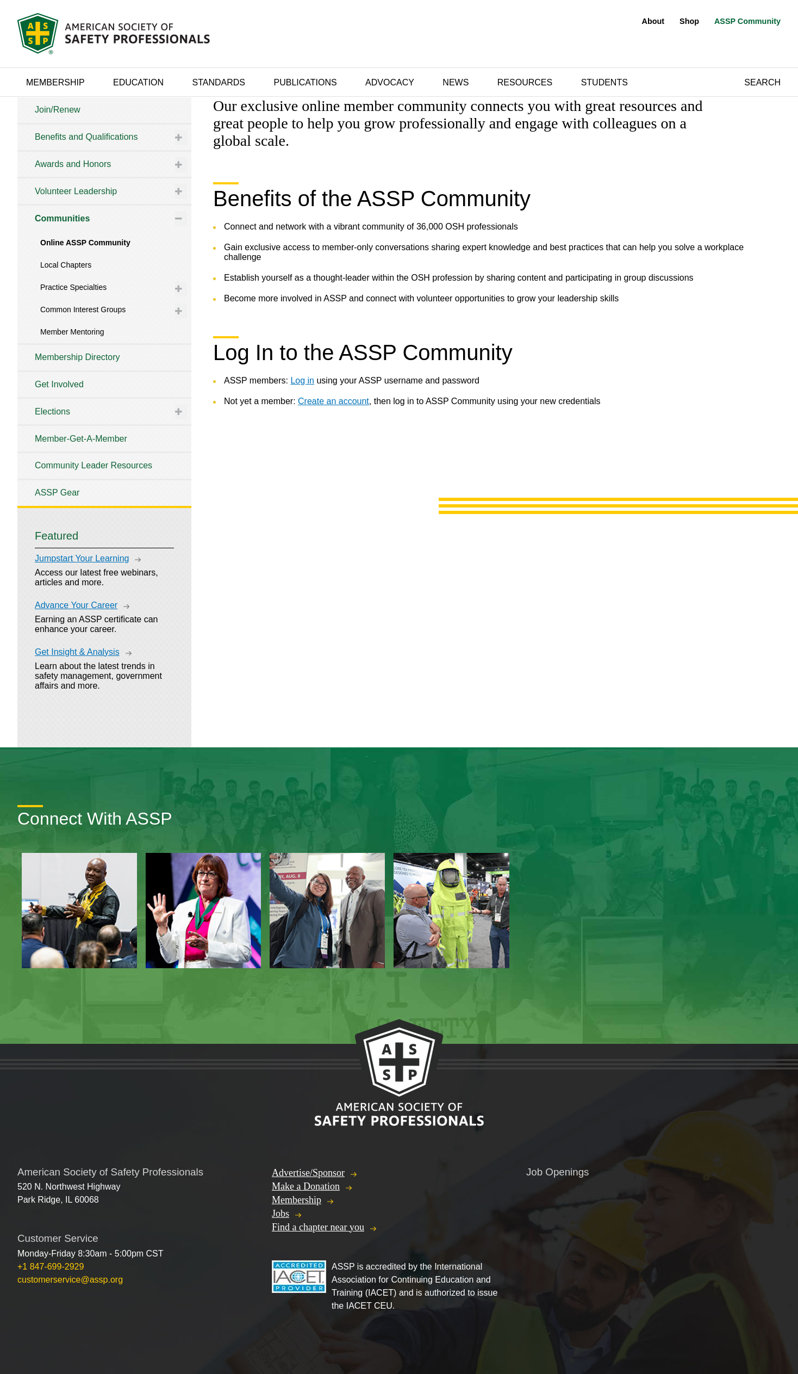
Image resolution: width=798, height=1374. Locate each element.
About (653, 21)
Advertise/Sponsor (308, 1172)
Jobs (280, 1213)
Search (762, 82)
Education (138, 82)
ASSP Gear (57, 492)
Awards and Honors (73, 164)
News (455, 82)
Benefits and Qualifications (86, 136)
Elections (52, 411)
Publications (304, 82)
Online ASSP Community (85, 242)
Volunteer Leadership (76, 191)
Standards (219, 82)
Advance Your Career (76, 605)
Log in (302, 380)
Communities (62, 218)
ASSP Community (747, 21)
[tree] (104, 301)
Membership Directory (77, 357)
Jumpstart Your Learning (82, 558)
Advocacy (389, 82)
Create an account (333, 401)
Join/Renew (57, 109)
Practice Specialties (73, 287)
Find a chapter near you (318, 1227)
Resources (524, 82)
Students (604, 82)
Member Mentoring (72, 331)
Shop (689, 21)
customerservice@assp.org (70, 1279)
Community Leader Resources (93, 465)
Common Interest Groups (83, 309)
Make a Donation (306, 1186)
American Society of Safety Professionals (114, 33)
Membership (55, 82)
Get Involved (59, 384)
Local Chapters (65, 265)
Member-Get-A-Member (81, 438)
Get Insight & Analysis (77, 652)
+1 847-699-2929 (50, 1266)
